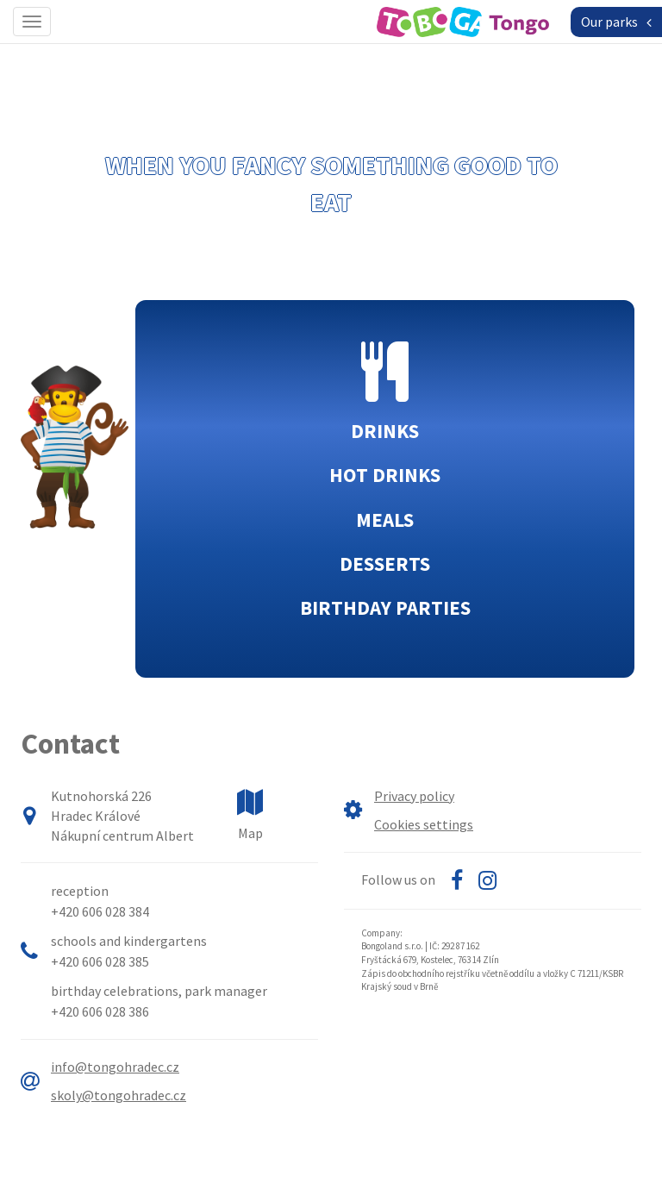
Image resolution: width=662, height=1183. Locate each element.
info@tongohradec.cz (115, 1066)
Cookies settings (423, 824)
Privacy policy (414, 795)
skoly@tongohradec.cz (118, 1095)
